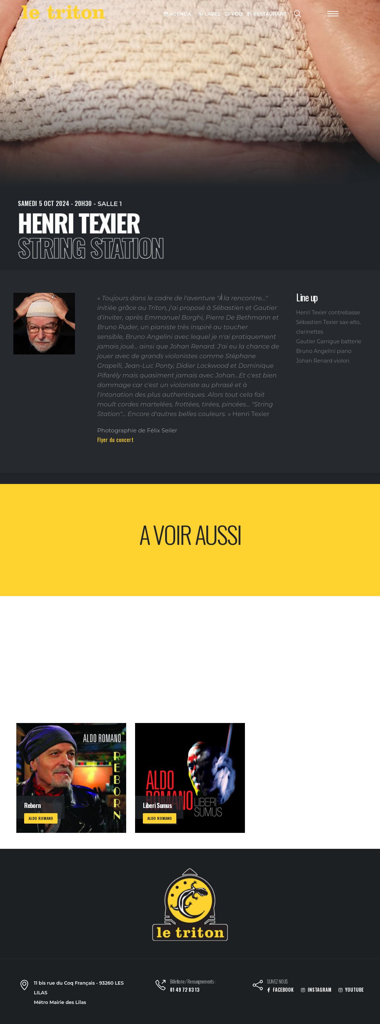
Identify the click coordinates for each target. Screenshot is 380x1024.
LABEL (210, 13)
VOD (234, 13)
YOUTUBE (351, 989)
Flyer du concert (115, 439)
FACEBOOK (280, 989)
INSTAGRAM (316, 989)
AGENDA (177, 13)
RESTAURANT (266, 13)
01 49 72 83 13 (184, 989)
